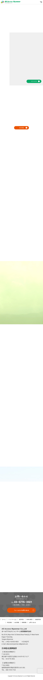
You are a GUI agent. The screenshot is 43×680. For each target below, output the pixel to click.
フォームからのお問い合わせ (21, 610)
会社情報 (21, 127)
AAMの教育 (29, 619)
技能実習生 (38, 619)
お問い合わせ (32, 622)
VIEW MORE (34, 81)
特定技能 (9, 622)
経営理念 (21, 619)
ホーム (4, 619)
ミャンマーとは (12, 619)
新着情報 (24, 622)
